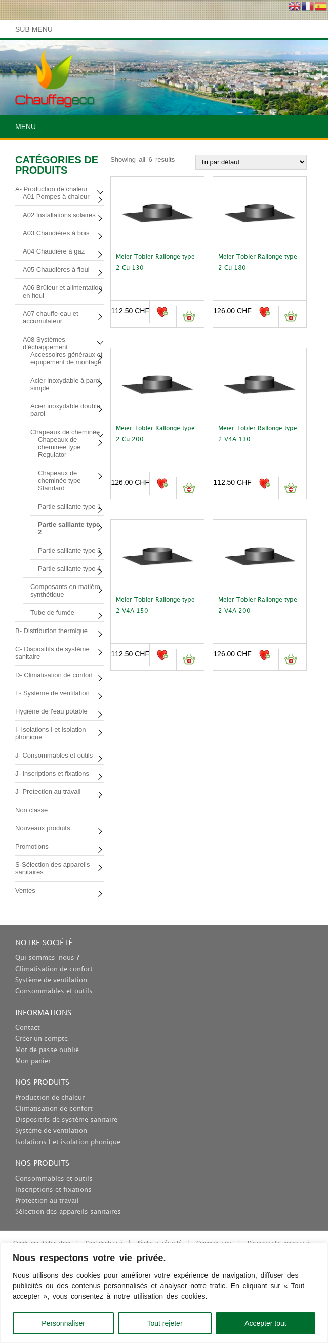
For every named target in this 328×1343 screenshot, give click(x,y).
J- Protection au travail (47, 791)
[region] (164, 1293)
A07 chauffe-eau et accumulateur (50, 317)
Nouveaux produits (42, 828)
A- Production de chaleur (51, 189)
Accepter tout (265, 1323)
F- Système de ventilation (52, 693)
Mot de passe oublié (47, 1050)
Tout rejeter (165, 1323)
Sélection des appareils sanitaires (68, 1212)
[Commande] (251, 162)
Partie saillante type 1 (69, 506)
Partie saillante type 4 (69, 568)
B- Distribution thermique (51, 631)
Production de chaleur (50, 1098)
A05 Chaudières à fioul (56, 269)
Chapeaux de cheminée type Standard (59, 480)
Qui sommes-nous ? (47, 958)
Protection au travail (47, 1201)
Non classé (31, 810)
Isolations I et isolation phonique (67, 1142)
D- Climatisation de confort (54, 675)
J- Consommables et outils (54, 755)
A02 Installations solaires (59, 215)
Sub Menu (34, 29)
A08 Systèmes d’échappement (45, 343)
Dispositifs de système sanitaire (66, 1120)
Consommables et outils (54, 991)
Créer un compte (41, 1039)
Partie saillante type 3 (69, 550)
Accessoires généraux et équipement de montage (66, 358)
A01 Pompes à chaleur (56, 196)
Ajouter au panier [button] (188, 316)
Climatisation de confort (54, 969)
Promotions (32, 846)
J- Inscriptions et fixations (52, 773)
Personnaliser (63, 1323)
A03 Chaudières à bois (56, 233)
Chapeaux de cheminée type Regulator (59, 447)
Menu (25, 126)
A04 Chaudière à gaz (54, 251)
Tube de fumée (52, 612)
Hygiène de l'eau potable (51, 711)
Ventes (25, 890)
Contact (27, 1028)
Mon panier (33, 1061)
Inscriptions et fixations (53, 1190)
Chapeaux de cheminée (65, 432)
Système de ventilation (51, 980)
